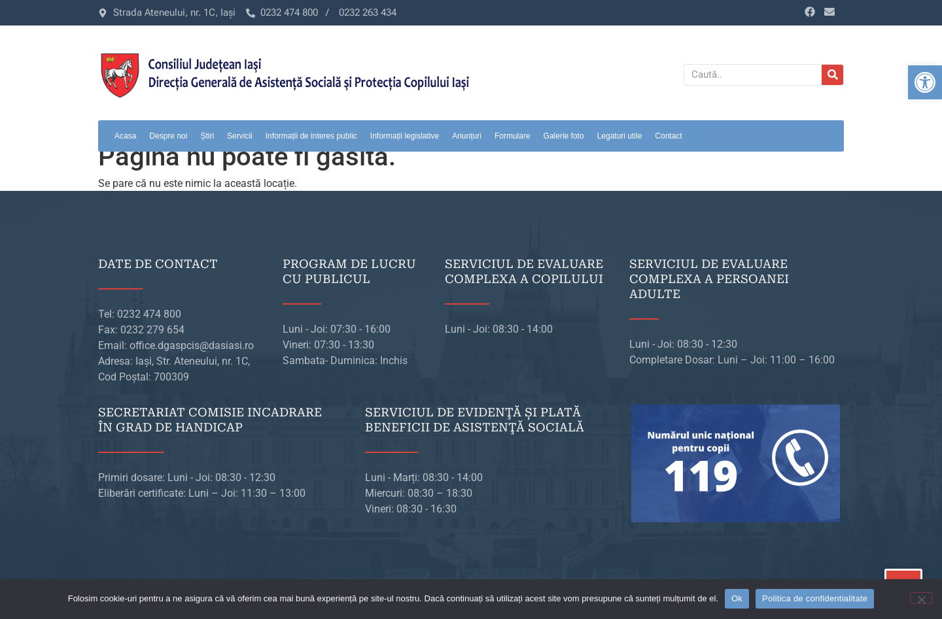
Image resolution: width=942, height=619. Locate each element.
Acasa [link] (125, 136)
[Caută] (832, 75)
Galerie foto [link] (564, 136)
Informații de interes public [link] (311, 136)
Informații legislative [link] (404, 136)
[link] (925, 82)
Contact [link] (668, 136)
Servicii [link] (240, 136)
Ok (736, 598)
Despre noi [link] (168, 136)
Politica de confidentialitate (814, 598)
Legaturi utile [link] (619, 136)
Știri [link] (207, 136)
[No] (921, 598)
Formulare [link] (513, 136)
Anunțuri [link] (466, 136)
